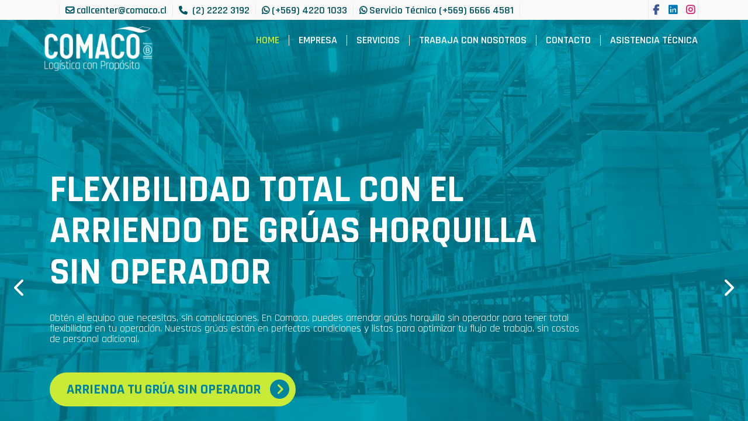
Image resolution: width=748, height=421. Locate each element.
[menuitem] (268, 40)
